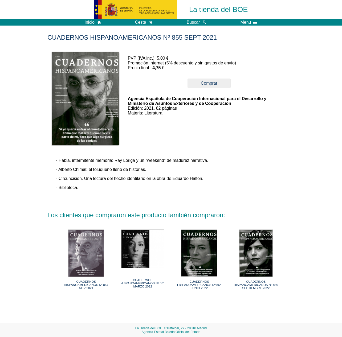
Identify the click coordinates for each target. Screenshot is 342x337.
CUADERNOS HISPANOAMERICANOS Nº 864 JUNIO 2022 (199, 285)
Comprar (209, 83)
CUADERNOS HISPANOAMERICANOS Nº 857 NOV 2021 (86, 285)
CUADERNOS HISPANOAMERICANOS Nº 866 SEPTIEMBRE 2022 (256, 285)
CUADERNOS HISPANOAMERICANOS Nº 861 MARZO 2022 (142, 283)
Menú (248, 22)
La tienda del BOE (218, 9)
